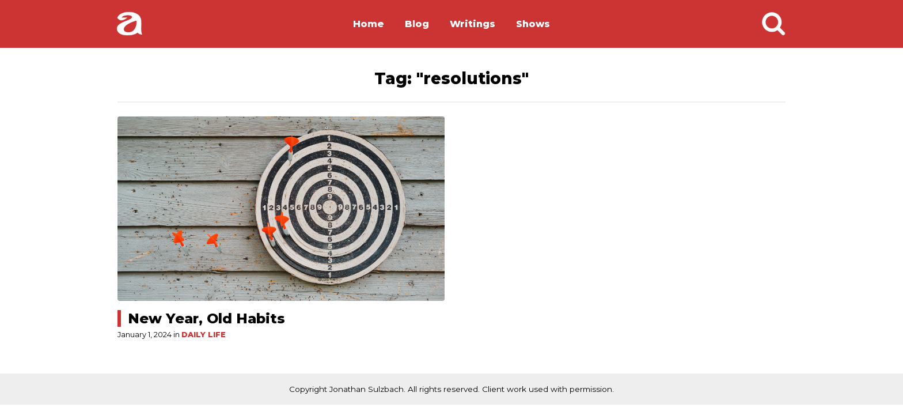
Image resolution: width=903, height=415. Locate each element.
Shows (533, 23)
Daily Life (203, 334)
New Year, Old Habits (206, 318)
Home (368, 23)
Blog (417, 23)
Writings (472, 23)
